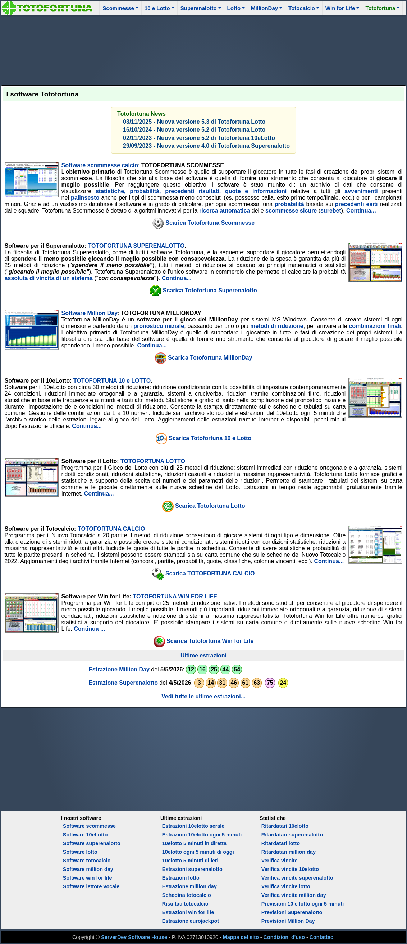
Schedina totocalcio (186, 895)
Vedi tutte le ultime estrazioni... (203, 696)
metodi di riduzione (276, 326)
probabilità (289, 204)
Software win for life (87, 878)
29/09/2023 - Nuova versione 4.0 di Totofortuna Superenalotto (206, 146)
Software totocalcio (87, 860)
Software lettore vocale (91, 886)
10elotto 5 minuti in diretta (194, 843)
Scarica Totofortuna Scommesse (210, 223)
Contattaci (322, 937)
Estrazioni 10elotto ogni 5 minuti (202, 835)
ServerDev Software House (134, 937)
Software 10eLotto (85, 835)
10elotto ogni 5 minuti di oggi (198, 852)
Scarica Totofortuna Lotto (210, 506)
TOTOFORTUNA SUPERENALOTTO (136, 246)
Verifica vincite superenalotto (297, 878)
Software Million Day (89, 313)
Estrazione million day (189, 886)
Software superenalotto (91, 843)
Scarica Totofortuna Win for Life (209, 641)
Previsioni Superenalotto (292, 912)
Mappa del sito (241, 937)
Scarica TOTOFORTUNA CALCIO (210, 573)
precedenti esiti (356, 204)
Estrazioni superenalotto (192, 869)
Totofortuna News (141, 114)
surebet (330, 211)
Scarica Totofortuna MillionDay (210, 358)
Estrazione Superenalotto (123, 683)
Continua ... (89, 629)
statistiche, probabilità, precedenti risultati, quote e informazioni (191, 191)
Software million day (88, 869)
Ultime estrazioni (203, 655)
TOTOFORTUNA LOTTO (152, 461)
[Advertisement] (204, 49)
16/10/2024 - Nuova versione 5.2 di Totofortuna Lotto (194, 130)
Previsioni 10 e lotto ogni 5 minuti (302, 904)
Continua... (361, 211)
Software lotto (80, 852)
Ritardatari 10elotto (284, 826)
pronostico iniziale (158, 326)
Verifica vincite (279, 860)
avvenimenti (361, 191)
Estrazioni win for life (188, 912)
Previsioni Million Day (288, 921)
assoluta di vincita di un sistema (49, 278)
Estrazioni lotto (181, 878)
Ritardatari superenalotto (292, 835)
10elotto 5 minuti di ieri (190, 860)
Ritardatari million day (288, 852)
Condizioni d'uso (284, 937)
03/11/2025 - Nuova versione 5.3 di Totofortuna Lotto (194, 122)
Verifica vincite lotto (285, 886)
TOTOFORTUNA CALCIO (111, 529)
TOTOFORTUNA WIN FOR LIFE (175, 596)
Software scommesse (89, 826)
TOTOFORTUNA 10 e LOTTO (112, 381)
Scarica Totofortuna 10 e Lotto (210, 438)
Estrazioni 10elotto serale (193, 826)
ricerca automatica (224, 211)
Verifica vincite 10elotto (290, 869)
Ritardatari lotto (280, 843)
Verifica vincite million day (293, 895)
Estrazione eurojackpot (190, 921)
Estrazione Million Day (119, 669)
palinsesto (85, 198)
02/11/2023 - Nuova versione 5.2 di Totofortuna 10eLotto (199, 138)
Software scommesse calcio (99, 165)
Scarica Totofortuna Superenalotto (210, 290)
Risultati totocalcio (185, 904)
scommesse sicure (291, 211)
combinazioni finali (375, 326)
